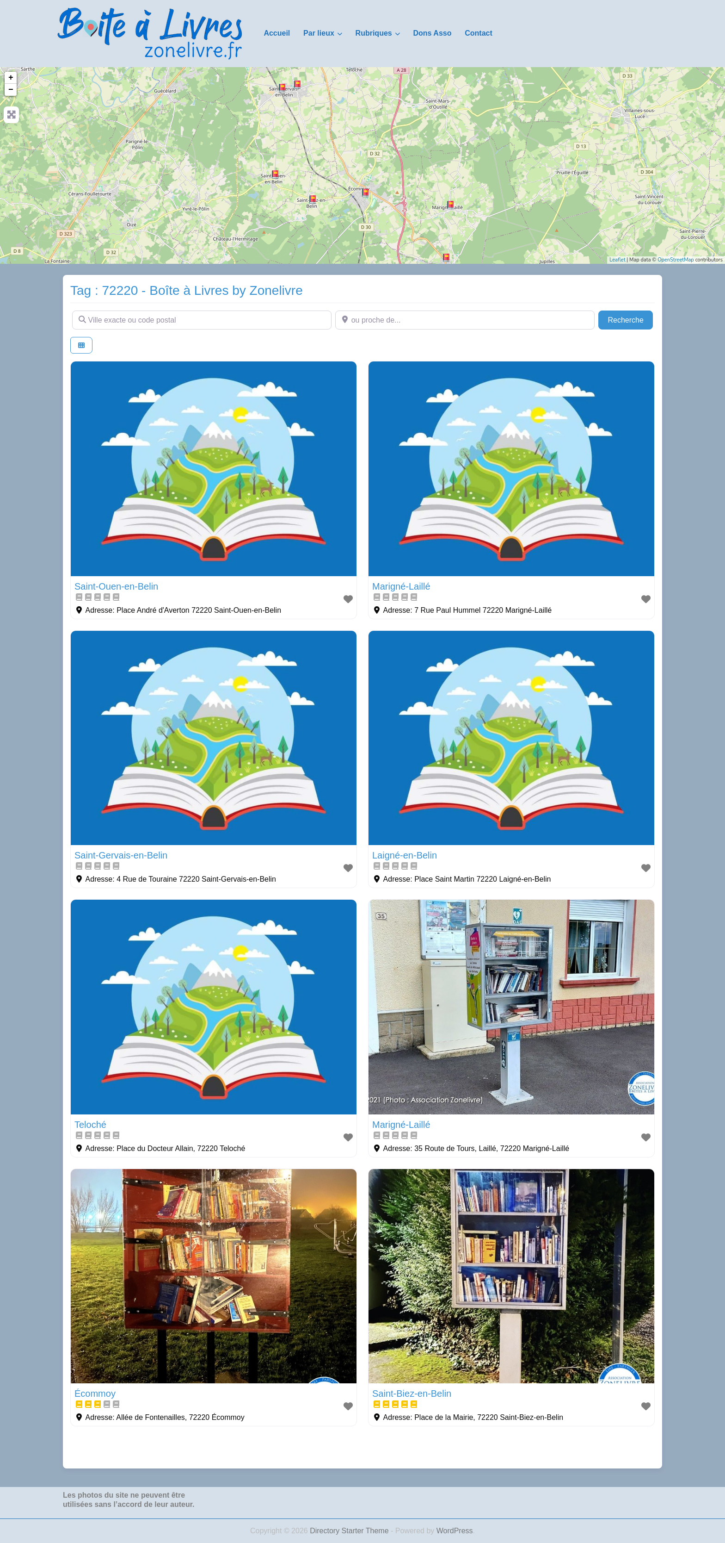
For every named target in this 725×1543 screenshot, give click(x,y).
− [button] (10, 89)
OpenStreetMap (675, 259)
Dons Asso (432, 33)
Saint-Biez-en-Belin (411, 1393)
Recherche (630, 319)
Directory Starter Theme (350, 1531)
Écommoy (95, 1393)
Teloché (90, 1125)
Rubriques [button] (374, 33)
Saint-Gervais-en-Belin (120, 855)
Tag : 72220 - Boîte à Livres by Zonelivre (186, 290)
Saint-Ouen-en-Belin (116, 586)
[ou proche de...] (465, 320)
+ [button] (10, 77)
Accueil (277, 33)
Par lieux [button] (318, 33)
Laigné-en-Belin (404, 855)
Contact (478, 33)
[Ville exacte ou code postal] (202, 320)
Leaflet (617, 259)
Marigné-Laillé (401, 586)
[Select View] (81, 345)
